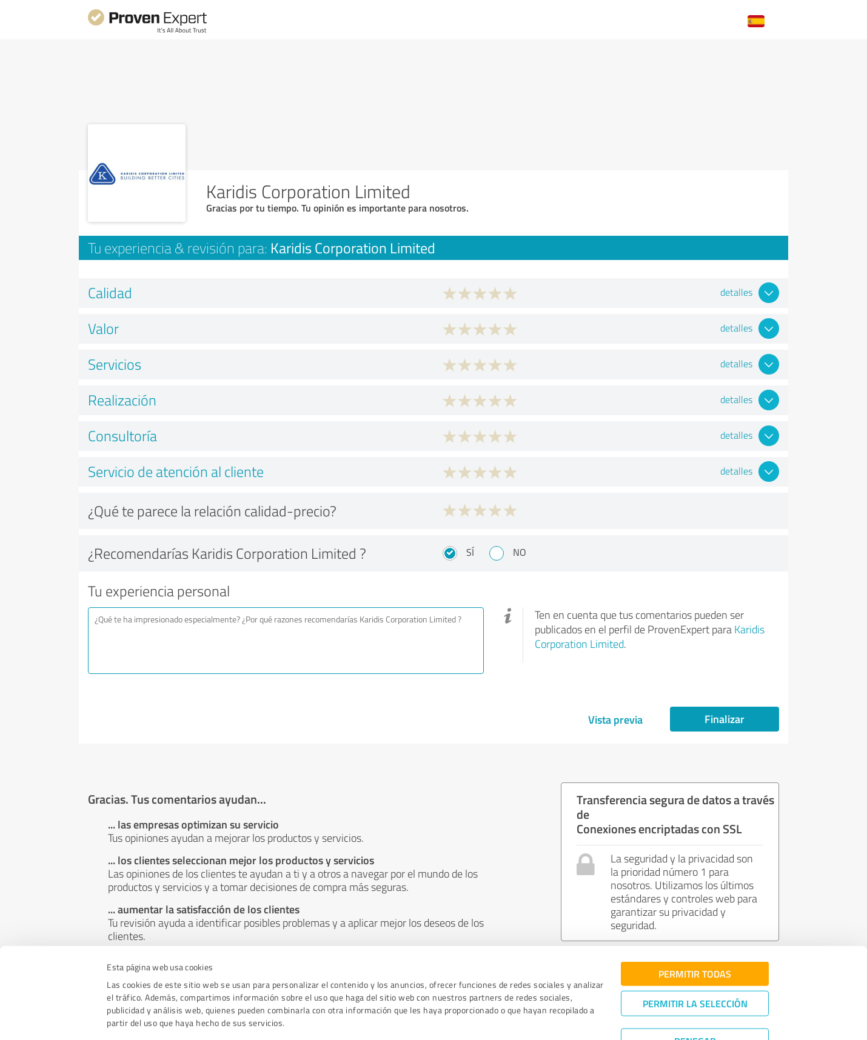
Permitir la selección (695, 963)
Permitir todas (694, 934)
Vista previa (615, 719)
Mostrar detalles (525, 1017)
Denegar (695, 1001)
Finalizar (725, 719)
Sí (470, 552)
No (519, 552)
